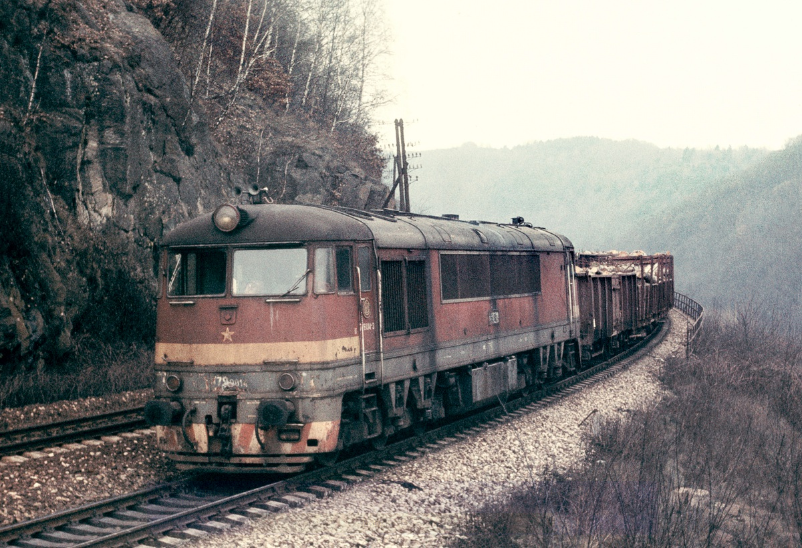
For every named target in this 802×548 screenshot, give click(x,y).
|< (160, 523)
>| (644, 523)
